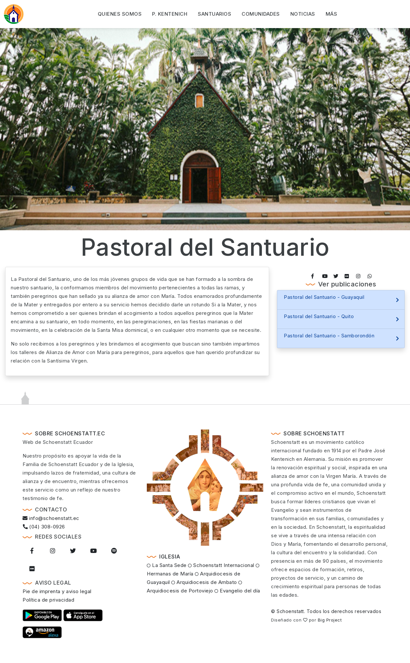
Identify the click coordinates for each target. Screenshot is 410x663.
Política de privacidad (48, 600)
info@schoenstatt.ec (51, 518)
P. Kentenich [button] (169, 13)
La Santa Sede (167, 565)
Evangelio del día (237, 591)
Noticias (302, 13)
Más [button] (331, 13)
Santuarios (214, 13)
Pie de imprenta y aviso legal (57, 591)
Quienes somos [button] (120, 13)
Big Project (330, 620)
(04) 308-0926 (44, 527)
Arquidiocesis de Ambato (204, 582)
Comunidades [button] (261, 13)
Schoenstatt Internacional (221, 565)
